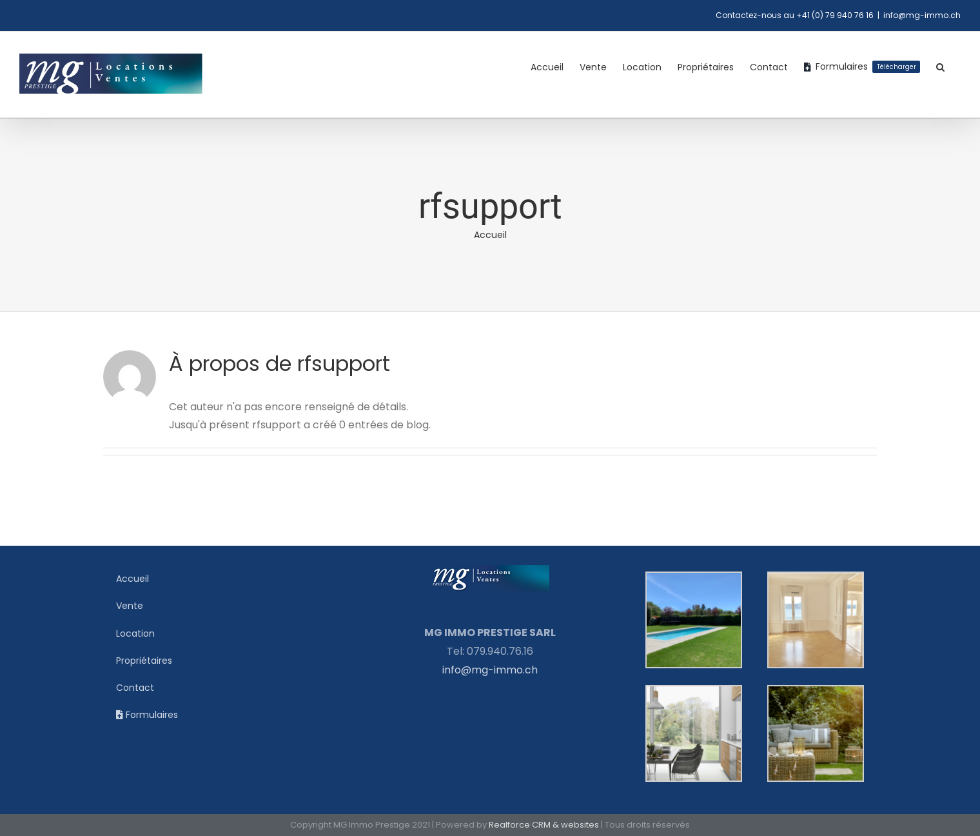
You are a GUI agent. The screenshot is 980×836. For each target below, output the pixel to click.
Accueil (490, 234)
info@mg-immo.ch (922, 15)
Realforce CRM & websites (544, 825)
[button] (940, 67)
